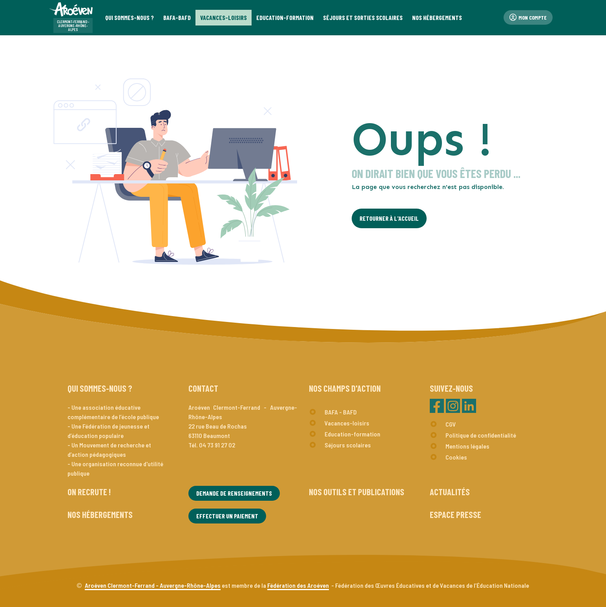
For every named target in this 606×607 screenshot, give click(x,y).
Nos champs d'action (345, 388)
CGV (450, 424)
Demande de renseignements (234, 493)
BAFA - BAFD (341, 412)
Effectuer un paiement (227, 516)
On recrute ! (89, 492)
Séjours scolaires (348, 445)
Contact (203, 388)
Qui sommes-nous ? (100, 388)
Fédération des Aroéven (298, 585)
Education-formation (352, 434)
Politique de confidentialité (480, 435)
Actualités (450, 492)
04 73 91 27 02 (217, 445)
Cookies (456, 457)
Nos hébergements (100, 514)
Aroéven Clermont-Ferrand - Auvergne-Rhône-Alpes (153, 585)
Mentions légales (467, 446)
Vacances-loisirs (347, 423)
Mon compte (528, 17)
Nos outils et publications (356, 492)
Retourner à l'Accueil (389, 218)
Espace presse (455, 514)
